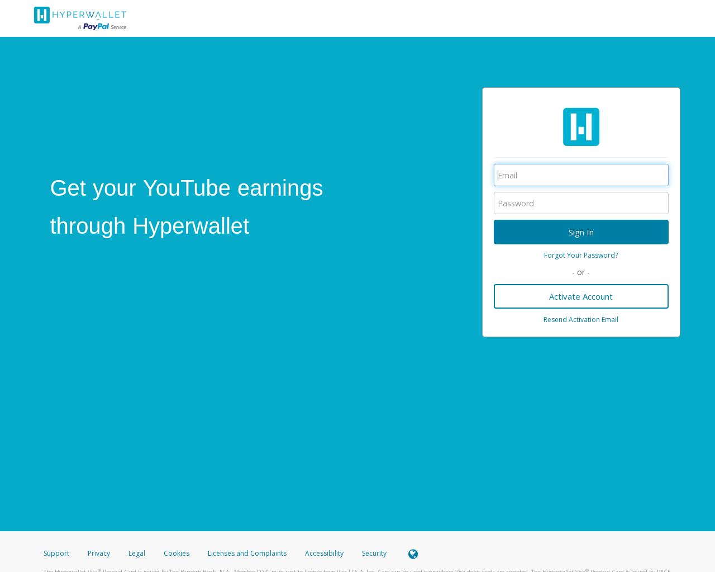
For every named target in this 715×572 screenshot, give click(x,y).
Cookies (176, 553)
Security (374, 553)
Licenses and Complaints (248, 553)
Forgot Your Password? (581, 255)
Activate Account (581, 296)
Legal (136, 553)
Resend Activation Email (581, 319)
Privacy (99, 553)
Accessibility (324, 553)
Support (56, 553)
